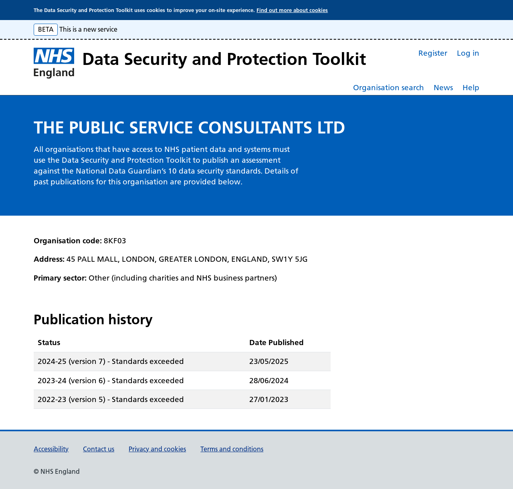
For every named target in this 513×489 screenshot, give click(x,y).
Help (471, 87)
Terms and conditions (231, 449)
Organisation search (388, 87)
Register (432, 53)
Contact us (98, 449)
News (443, 87)
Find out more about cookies (292, 10)
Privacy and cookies (157, 449)
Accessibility (51, 449)
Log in (468, 53)
